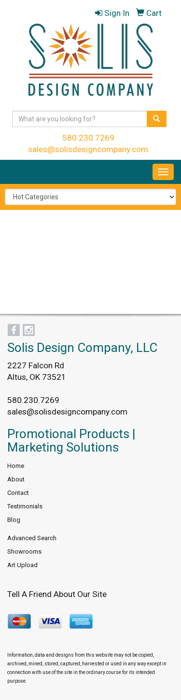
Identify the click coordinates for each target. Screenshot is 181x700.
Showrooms (24, 551)
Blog (13, 519)
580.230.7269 (88, 138)
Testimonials (24, 506)
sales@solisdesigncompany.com (88, 149)
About (16, 479)
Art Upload (22, 565)
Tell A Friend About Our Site (57, 594)
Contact (18, 492)
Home (15, 465)
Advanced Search (31, 538)
